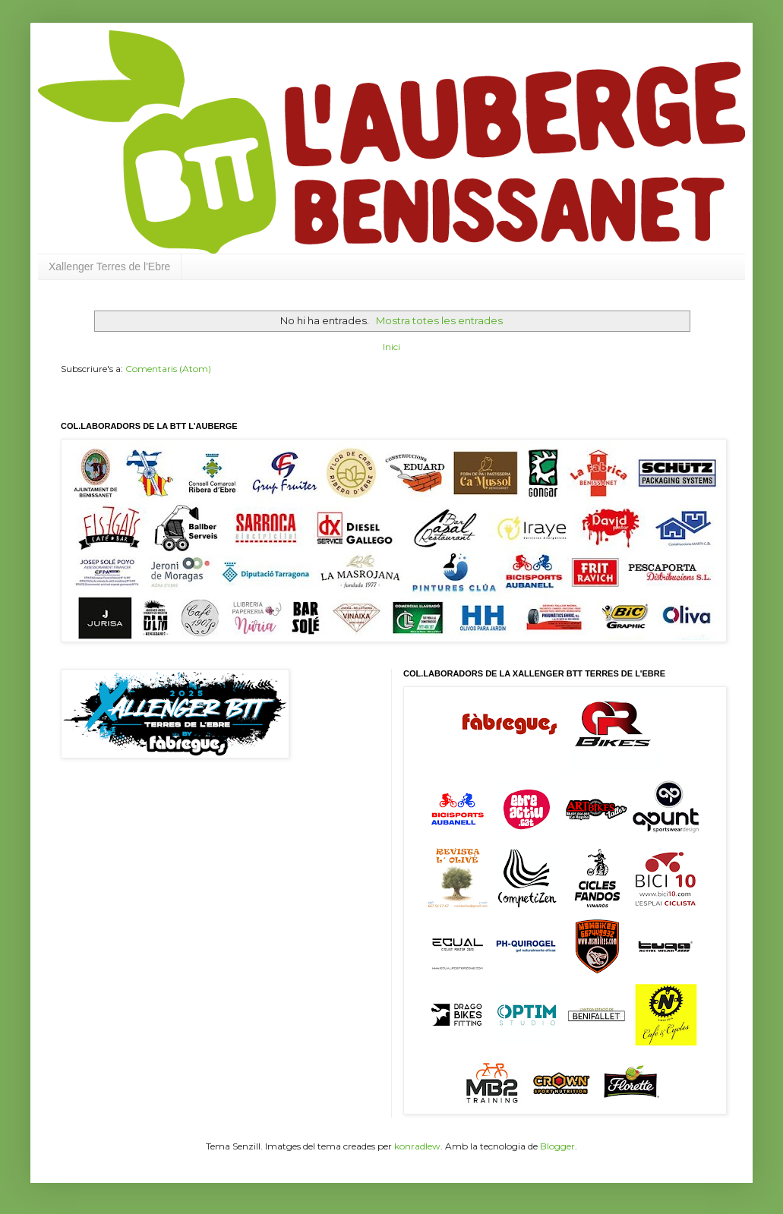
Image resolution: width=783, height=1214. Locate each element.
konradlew (417, 1146)
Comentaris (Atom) (168, 368)
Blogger (557, 1146)
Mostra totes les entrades (439, 320)
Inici (391, 346)
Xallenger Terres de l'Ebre (109, 266)
